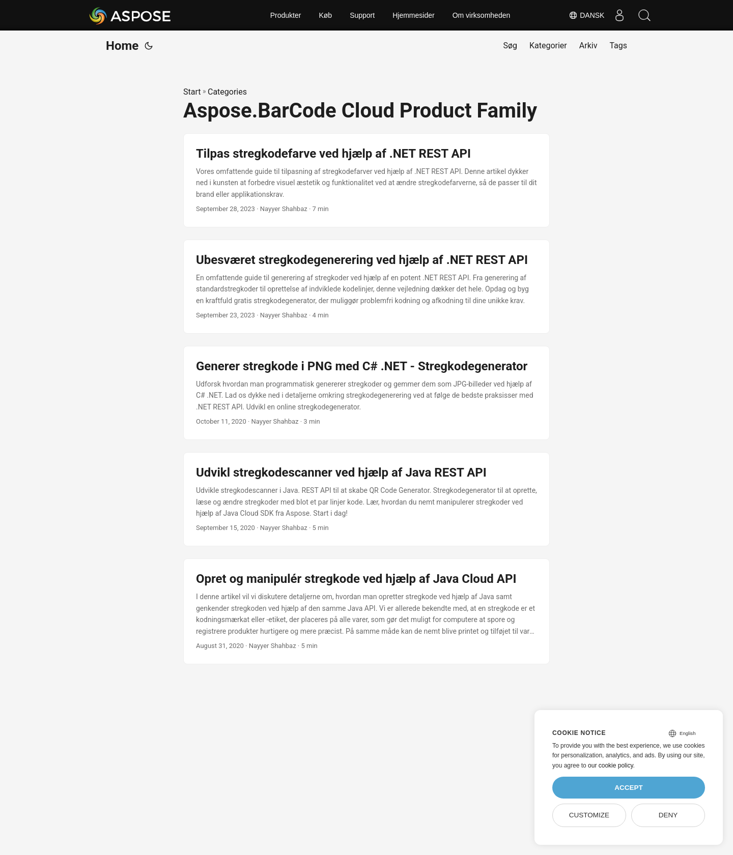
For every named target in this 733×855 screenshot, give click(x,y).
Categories (227, 92)
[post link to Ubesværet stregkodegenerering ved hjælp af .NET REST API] (366, 286)
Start (192, 92)
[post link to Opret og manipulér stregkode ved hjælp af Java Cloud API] (366, 611)
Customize (589, 815)
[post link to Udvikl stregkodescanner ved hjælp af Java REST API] (366, 499)
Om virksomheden (482, 15)
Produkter (285, 15)
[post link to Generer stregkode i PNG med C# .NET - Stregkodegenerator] (366, 392)
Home (122, 46)
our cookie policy (610, 765)
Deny (668, 815)
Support (362, 15)
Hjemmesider (413, 15)
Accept (628, 787)
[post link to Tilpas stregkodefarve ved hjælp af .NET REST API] (366, 180)
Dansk (585, 15)
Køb (325, 15)
